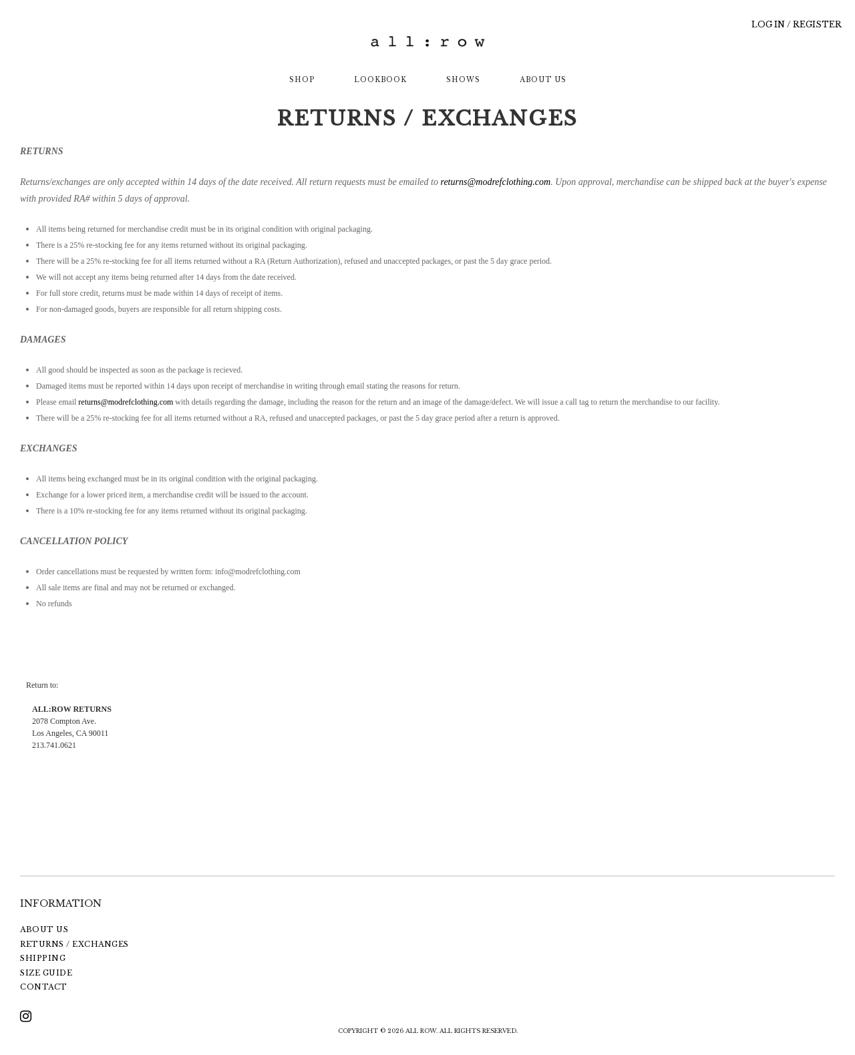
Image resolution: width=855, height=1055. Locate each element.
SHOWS (463, 79)
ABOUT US (543, 79)
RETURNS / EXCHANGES (74, 944)
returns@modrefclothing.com (495, 182)
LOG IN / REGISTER (796, 24)
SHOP (302, 79)
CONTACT (43, 987)
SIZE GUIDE (46, 973)
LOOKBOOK (380, 79)
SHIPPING (42, 958)
